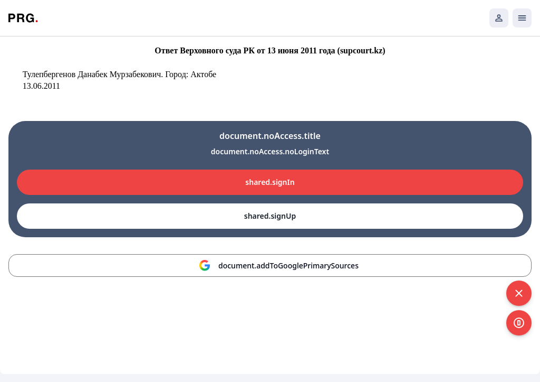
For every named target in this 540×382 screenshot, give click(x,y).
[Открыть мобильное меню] (522, 17)
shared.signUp (270, 216)
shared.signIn (269, 182)
